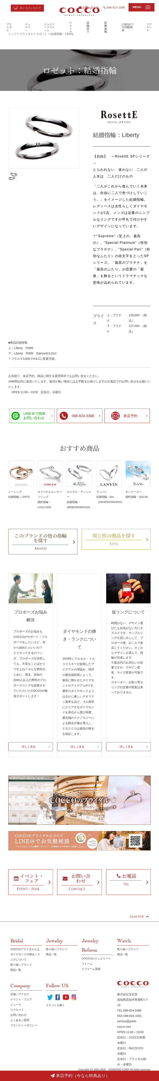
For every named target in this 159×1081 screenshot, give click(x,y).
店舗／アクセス (20, 1003)
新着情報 (105, 27)
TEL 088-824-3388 (129, 1019)
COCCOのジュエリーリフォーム (97, 969)
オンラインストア (31, 8)
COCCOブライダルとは (25, 957)
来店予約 (124, 416)
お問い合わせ (87, 7)
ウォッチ (70, 27)
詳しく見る (28, 748)
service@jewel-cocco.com (127, 1033)
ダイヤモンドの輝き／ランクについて (24, 965)
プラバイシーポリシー (24, 1035)
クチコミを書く (56, 1015)
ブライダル (9, 27)
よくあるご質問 (20, 1030)
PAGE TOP (139, 924)
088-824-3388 (114, 7)
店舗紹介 (88, 27)
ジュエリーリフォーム (49, 27)
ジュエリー (28, 27)
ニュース (16, 1014)
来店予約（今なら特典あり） (80, 1075)
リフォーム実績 (92, 977)
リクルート (149, 27)
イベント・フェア (22, 1008)
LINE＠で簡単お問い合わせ (29, 415)
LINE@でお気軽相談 (128, 27)
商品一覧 (16, 979)
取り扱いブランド (22, 973)
